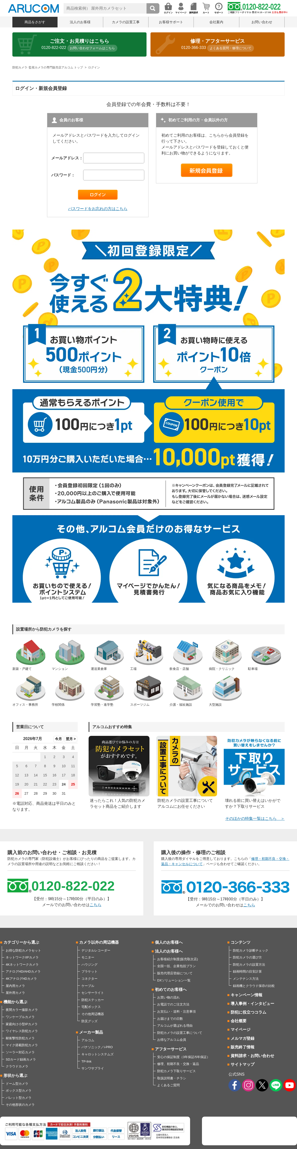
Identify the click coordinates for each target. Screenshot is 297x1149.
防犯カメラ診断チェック (250, 950)
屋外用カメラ (15, 993)
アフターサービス (171, 1049)
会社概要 (239, 1021)
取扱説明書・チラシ (171, 1078)
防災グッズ (89, 1021)
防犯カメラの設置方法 (249, 964)
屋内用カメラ (15, 986)
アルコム (87, 1040)
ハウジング (89, 964)
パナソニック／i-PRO (97, 1047)
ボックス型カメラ (18, 1090)
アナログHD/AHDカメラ (23, 971)
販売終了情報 (242, 1047)
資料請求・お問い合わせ (252, 1056)
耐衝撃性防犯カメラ (20, 1038)
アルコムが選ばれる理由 (175, 1025)
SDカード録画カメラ (21, 1059)
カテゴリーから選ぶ (21, 942)
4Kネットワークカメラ (22, 964)
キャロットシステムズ (97, 1054)
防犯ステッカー (92, 1000)
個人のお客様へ (169, 942)
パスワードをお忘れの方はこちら (97, 209)
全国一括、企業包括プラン (176, 966)
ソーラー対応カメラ (20, 1052)
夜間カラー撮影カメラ (22, 1010)
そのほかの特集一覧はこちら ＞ (255, 818)
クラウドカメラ (17, 1066)
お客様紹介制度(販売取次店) (177, 959)
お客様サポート (171, 22)
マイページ (240, 1029)
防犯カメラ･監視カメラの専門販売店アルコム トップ (47, 67)
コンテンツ (240, 942)
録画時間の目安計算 (247, 971)
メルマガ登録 (242, 1038)
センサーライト (92, 993)
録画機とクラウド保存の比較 (254, 986)
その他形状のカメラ (20, 1104)
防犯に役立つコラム (248, 1012)
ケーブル (87, 986)
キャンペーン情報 (246, 995)
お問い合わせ (261, 22)
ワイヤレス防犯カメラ (22, 1031)
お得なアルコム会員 (171, 1040)
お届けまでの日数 (170, 1019)
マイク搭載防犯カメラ (22, 1045)
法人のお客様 (80, 22)
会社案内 (216, 22)
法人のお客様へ (169, 951)
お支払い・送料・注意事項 (176, 1011)
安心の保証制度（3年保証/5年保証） (183, 1057)
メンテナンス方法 (246, 978)
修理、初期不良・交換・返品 (178, 1064)
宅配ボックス (91, 1007)
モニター (87, 957)
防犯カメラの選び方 (247, 957)
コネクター (89, 978)
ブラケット (89, 971)
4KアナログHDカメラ (21, 978)
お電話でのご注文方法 (173, 1004)
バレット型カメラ (18, 1098)
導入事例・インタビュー (252, 1003)
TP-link (86, 1061)
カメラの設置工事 (126, 22)
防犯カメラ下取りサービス (176, 1071)
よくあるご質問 (168, 1085)
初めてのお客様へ (171, 989)
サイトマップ (242, 1064)
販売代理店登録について (175, 973)
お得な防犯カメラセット (23, 950)
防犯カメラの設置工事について (179, 1033)
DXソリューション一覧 (174, 980)
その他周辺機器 (92, 1014)
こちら (95, 905)
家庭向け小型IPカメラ (22, 1024)
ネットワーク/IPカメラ (22, 957)
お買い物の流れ (168, 997)
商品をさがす (35, 22)
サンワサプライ (92, 1068)
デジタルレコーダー (95, 950)
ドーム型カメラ (17, 1083)
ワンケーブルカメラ (20, 1017)
